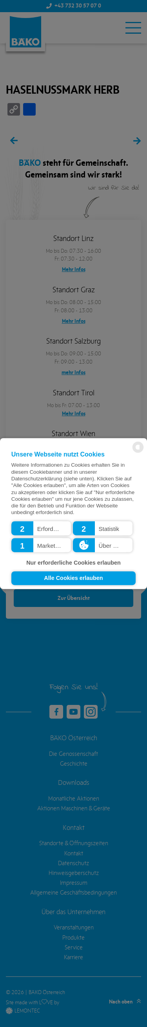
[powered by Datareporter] (138, 452)
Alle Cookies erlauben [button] (73, 578)
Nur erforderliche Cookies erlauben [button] (73, 563)
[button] (41, 528)
